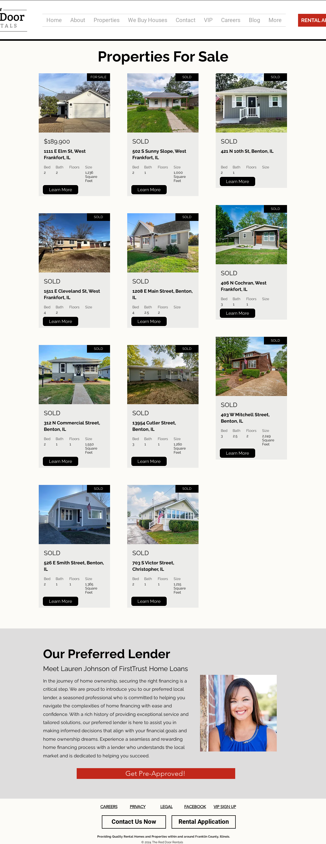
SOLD (52, 281)
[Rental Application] (204, 822)
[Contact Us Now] (134, 822)
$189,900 (57, 141)
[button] (107, 20)
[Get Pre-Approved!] (156, 773)
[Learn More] (60, 190)
